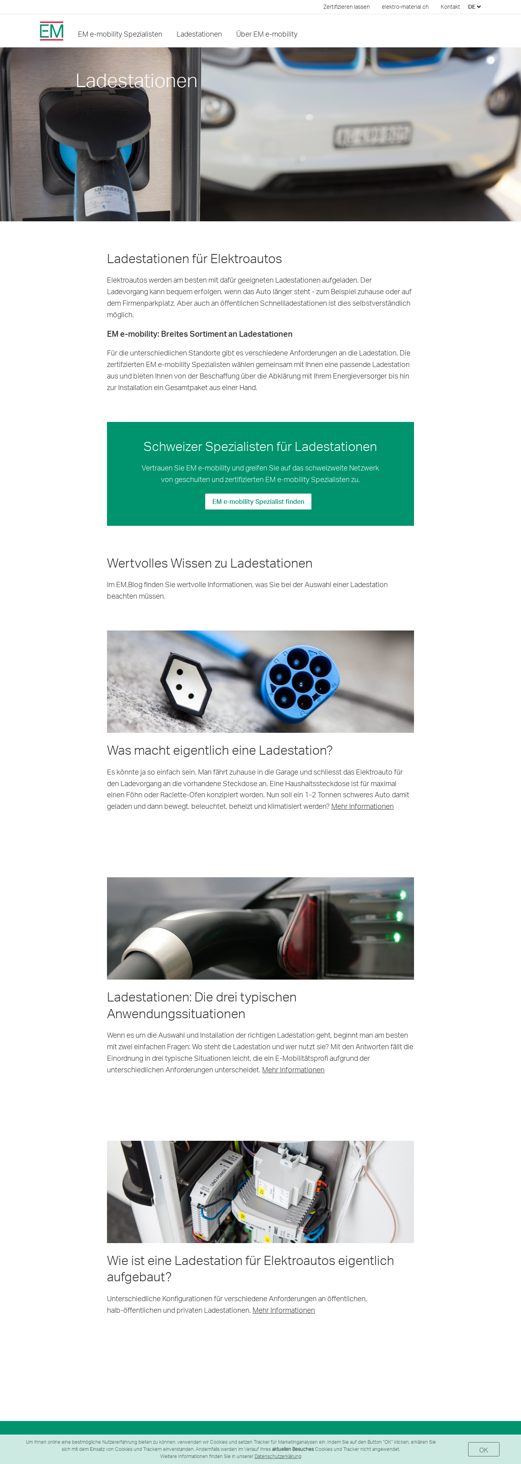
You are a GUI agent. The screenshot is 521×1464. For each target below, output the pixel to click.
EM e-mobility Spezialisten (120, 33)
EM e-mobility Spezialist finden (258, 501)
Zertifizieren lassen (346, 6)
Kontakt (450, 6)
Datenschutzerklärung (278, 1456)
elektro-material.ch (405, 6)
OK (483, 1450)
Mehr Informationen (362, 805)
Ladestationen (199, 33)
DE (474, 6)
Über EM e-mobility (266, 33)
